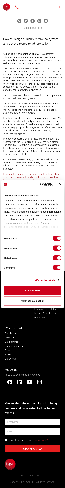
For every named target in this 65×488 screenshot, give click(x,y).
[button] (59, 7)
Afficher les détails (44, 280)
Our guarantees (13, 342)
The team (9, 337)
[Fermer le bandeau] (60, 184)
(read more (41, 440)
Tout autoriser (32, 290)
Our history (10, 333)
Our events (10, 359)
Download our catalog (45, 309)
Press (7, 350)
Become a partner (14, 346)
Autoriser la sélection (32, 301)
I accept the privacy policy (27, 440)
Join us (8, 354)
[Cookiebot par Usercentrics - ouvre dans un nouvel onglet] (40, 184)
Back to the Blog (32, 27)
